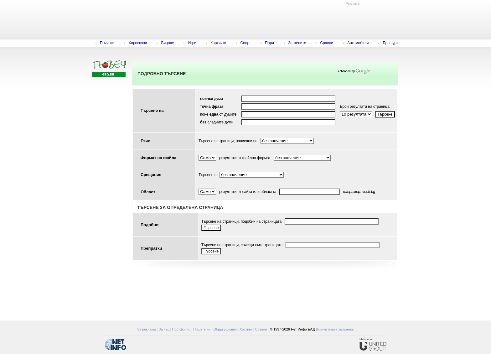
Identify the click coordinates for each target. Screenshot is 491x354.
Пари (269, 43)
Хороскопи (137, 43)
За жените (297, 43)
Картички (218, 43)
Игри (192, 43)
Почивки (107, 43)
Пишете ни (201, 329)
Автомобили (358, 43)
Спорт (245, 43)
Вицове (167, 43)
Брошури (391, 43)
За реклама (146, 329)
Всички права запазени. (335, 329)
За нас (164, 329)
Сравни (326, 43)
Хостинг (246, 329)
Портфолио (181, 329)
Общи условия (225, 329)
